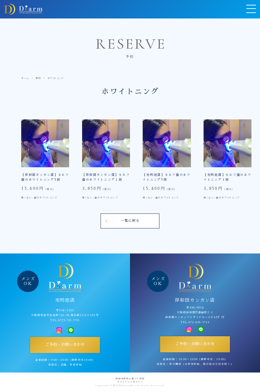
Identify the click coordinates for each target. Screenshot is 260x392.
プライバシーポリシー (130, 382)
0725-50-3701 (69, 320)
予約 (38, 78)
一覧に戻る (130, 220)
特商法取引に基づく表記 (130, 379)
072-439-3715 (199, 322)
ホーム (25, 78)
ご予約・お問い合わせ (65, 345)
